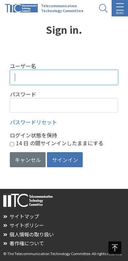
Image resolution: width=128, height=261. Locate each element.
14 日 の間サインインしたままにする (59, 143)
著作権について (23, 243)
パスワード (23, 94)
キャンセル (28, 160)
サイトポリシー (23, 225)
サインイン (65, 160)
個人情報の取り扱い (28, 234)
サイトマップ (21, 216)
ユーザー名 (23, 66)
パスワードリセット (33, 122)
